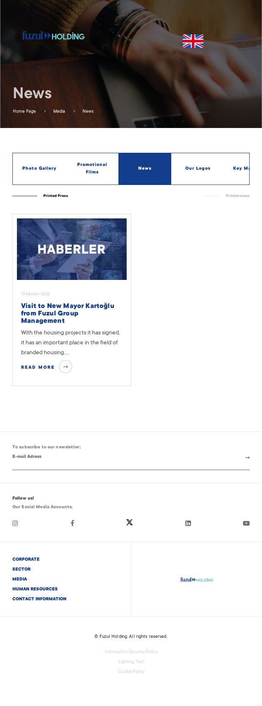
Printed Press (55, 196)
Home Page (24, 111)
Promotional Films (92, 169)
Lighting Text (131, 662)
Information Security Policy (131, 652)
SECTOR (21, 569)
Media (58, 111)
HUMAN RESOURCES (35, 589)
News (87, 111)
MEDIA (19, 579)
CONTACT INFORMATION (39, 599)
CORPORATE (26, 559)
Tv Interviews (238, 196)
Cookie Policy (131, 672)
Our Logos (197, 168)
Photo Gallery (39, 168)
